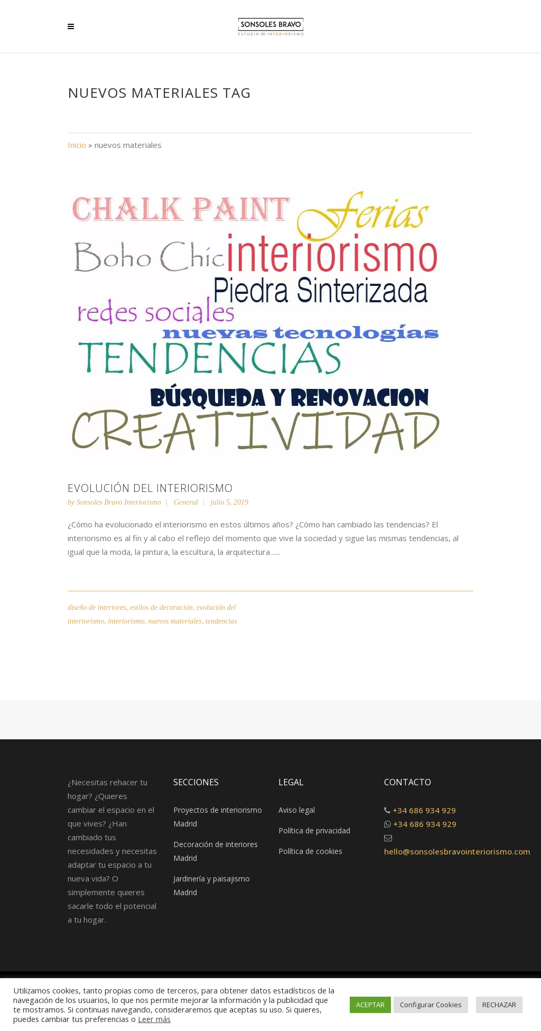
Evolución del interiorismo (150, 488)
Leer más (154, 1019)
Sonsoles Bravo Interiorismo (119, 502)
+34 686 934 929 (424, 810)
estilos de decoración (161, 607)
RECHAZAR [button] (499, 1004)
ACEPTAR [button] (370, 1004)
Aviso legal (296, 810)
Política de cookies (310, 851)
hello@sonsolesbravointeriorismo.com (457, 851)
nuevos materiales (174, 621)
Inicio (77, 145)
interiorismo (126, 621)
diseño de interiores (97, 607)
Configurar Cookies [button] (431, 1004)
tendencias (221, 621)
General (186, 502)
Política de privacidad (314, 830)
